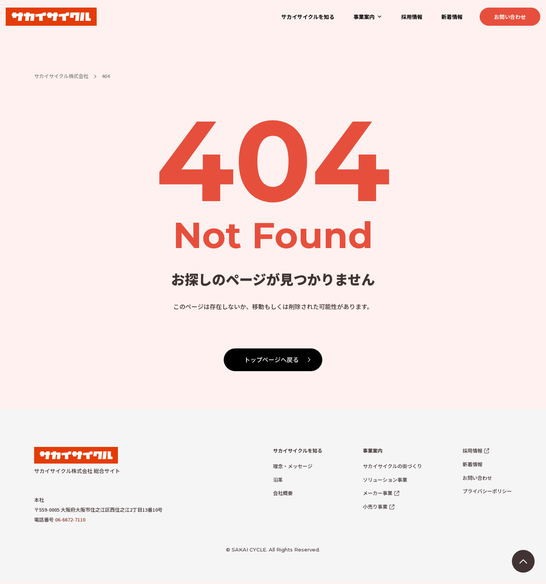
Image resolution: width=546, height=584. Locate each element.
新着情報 (452, 16)
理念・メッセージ (292, 466)
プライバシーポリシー (487, 491)
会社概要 (283, 493)
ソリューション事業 (385, 479)
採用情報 (411, 16)
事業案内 (367, 17)
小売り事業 (375, 506)
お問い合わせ (510, 16)
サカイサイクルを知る (307, 16)
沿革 (278, 479)
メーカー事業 (377, 493)
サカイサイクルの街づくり (392, 466)
